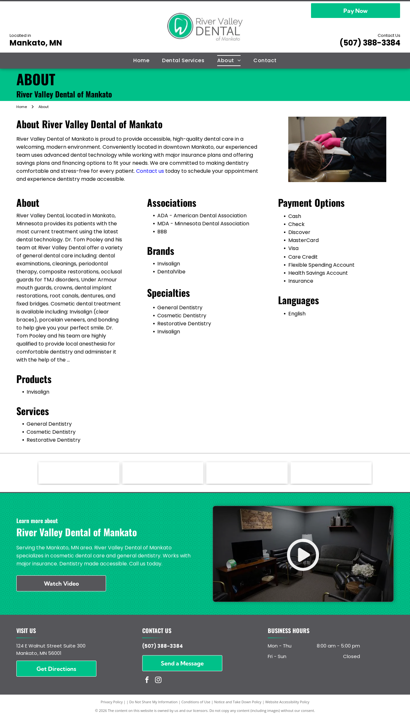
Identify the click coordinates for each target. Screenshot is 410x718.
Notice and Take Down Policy (238, 701)
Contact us (150, 171)
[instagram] (158, 680)
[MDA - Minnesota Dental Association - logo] (331, 473)
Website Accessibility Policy (287, 701)
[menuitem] (141, 60)
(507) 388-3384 (370, 43)
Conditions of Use (195, 701)
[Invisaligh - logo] (78, 473)
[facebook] (147, 680)
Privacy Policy (112, 701)
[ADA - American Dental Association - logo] (246, 473)
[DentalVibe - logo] (162, 473)
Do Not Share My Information (153, 701)
